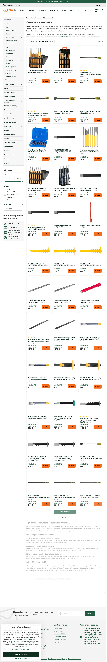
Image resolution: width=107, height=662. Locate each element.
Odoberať (90, 613)
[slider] (5, 181)
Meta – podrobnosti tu (13, 641)
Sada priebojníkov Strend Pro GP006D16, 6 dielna (37, 71)
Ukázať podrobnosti (21, 658)
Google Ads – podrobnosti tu (30, 639)
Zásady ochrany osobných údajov (57, 659)
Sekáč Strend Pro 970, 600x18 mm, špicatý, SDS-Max (38, 114)
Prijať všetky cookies (21, 654)
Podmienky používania (74, 659)
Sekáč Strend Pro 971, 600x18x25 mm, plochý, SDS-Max (91, 73)
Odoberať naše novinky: (20, 615)
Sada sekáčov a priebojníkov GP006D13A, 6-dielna (63, 71)
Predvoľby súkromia (41, 659)
